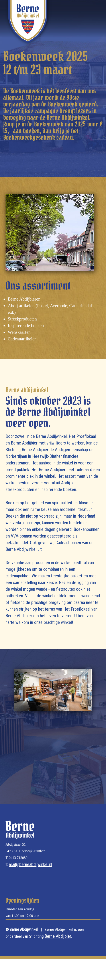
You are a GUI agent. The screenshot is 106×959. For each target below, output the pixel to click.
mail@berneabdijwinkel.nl (30, 864)
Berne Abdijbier (58, 936)
